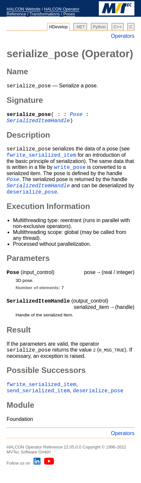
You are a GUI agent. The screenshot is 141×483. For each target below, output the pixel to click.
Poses (69, 14)
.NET (80, 26)
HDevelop (58, 26)
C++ (118, 26)
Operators (122, 36)
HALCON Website (24, 9)
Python (99, 26)
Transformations (44, 14)
